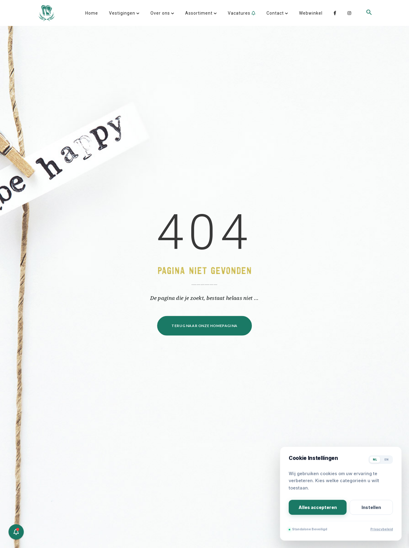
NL (375, 459)
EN (386, 459)
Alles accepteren (317, 507)
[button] (369, 22)
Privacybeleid (381, 529)
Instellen (371, 507)
